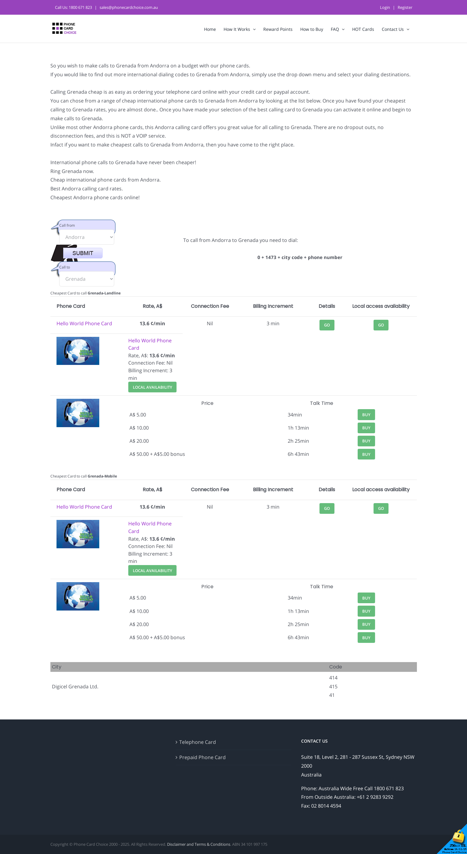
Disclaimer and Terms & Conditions (198, 844)
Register (405, 7)
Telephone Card (197, 742)
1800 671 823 (80, 7)
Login (385, 7)
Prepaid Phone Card (202, 757)
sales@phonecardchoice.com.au (129, 7)
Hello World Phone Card (84, 323)
